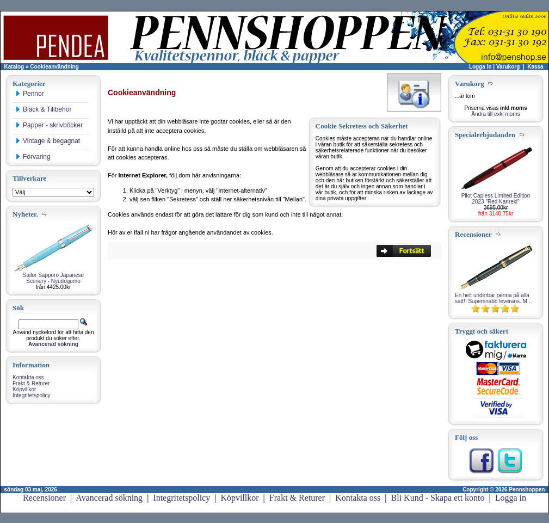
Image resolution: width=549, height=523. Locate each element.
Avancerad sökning (109, 497)
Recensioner (44, 497)
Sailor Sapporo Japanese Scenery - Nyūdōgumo (53, 278)
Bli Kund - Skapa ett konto (438, 497)
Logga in (480, 67)
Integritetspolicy (31, 395)
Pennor (29, 93)
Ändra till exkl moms (495, 114)
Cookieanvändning (54, 67)
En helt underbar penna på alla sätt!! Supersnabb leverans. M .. (493, 298)
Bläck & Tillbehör (43, 109)
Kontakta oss (28, 377)
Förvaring (33, 157)
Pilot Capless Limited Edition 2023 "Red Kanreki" (496, 199)
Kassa (535, 67)
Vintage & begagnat (47, 141)
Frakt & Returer (31, 383)
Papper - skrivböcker (49, 125)
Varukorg (508, 67)
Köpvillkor (24, 389)
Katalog (14, 67)
